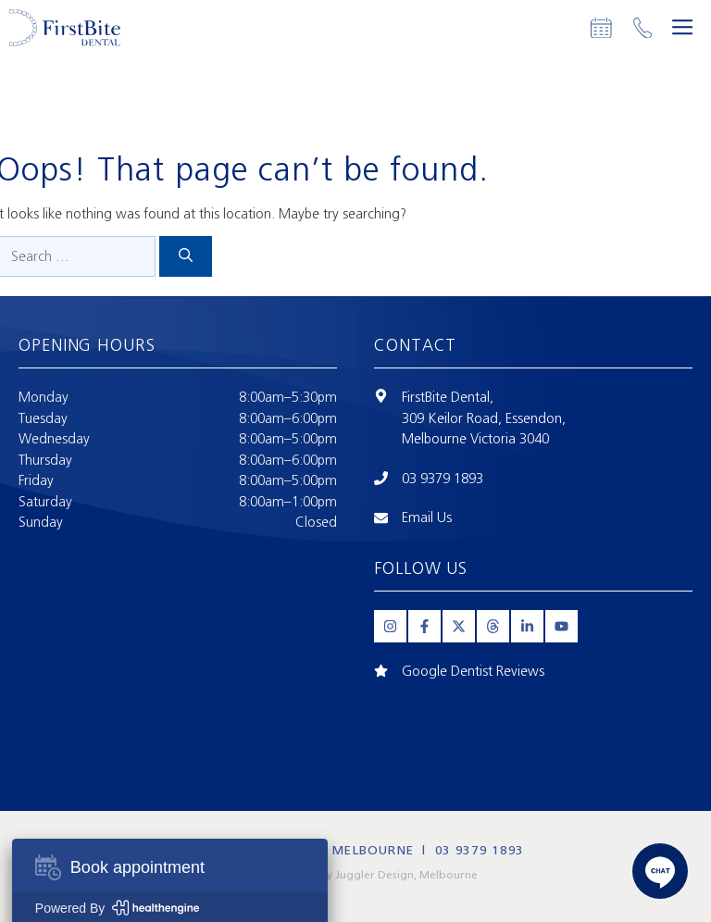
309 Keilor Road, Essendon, (484, 418)
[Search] (185, 257)
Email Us (427, 517)
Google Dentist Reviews (473, 671)
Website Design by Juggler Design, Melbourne (356, 874)
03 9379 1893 (442, 478)
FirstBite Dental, (447, 397)
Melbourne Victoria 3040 (475, 438)
